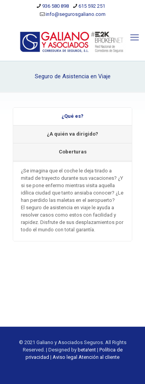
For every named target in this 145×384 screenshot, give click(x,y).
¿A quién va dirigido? (72, 134)
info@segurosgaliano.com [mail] (76, 14)
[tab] (72, 117)
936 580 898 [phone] (55, 6)
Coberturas (73, 152)
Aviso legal (65, 357)
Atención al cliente (98, 357)
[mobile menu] (134, 37)
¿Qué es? (72, 116)
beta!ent (87, 350)
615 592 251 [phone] (91, 6)
